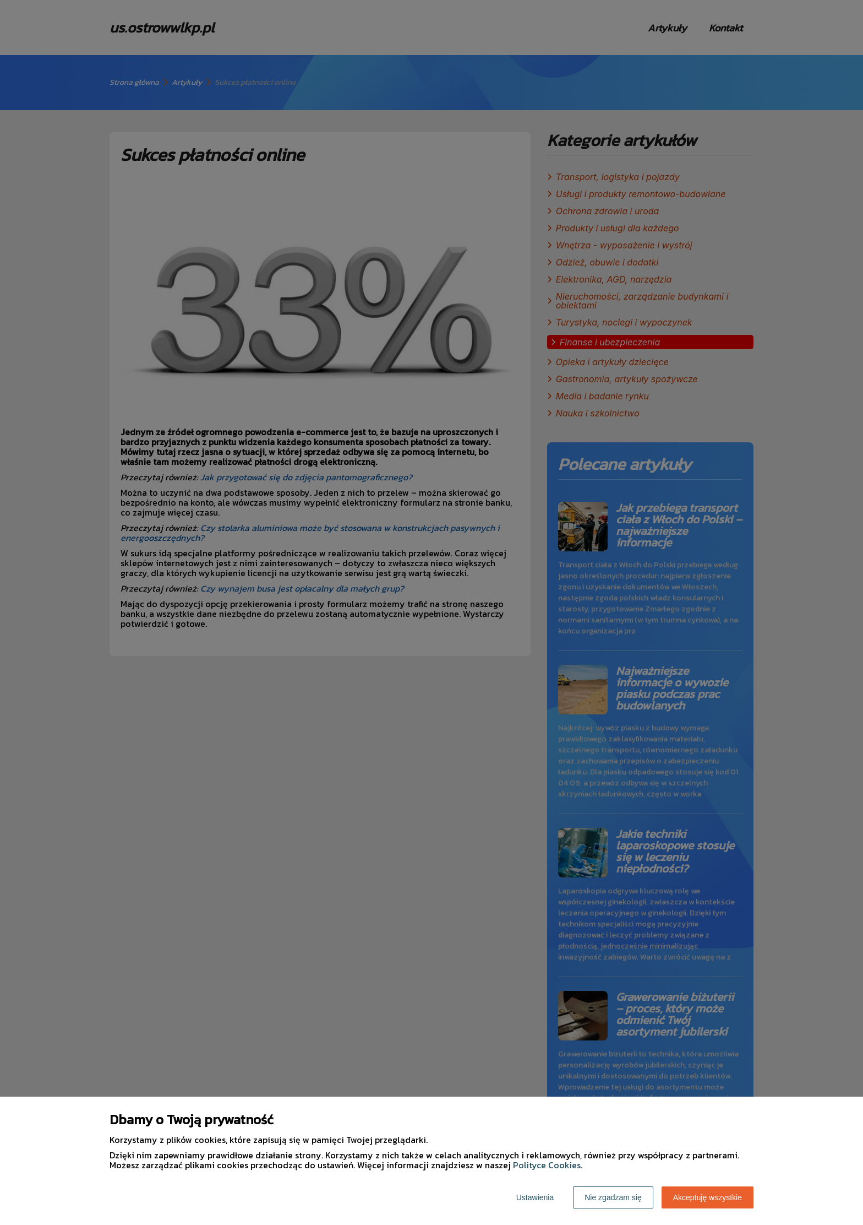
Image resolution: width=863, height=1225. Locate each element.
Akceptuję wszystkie (707, 1197)
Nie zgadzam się (613, 1197)
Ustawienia (535, 1197)
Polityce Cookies (547, 1165)
